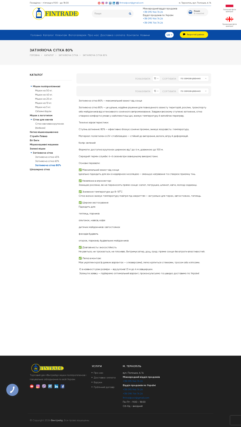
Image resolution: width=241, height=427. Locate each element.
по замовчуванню (193, 78)
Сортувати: (169, 78)
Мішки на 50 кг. (43, 90)
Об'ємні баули (43, 111)
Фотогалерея (77, 35)
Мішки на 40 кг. (44, 94)
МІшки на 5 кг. (43, 107)
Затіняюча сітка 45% (47, 156)
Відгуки (98, 382)
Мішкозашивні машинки (44, 144)
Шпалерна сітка (40, 169)
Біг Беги (34, 140)
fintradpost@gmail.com (132, 3)
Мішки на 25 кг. (43, 98)
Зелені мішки (37, 148)
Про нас (93, 35)
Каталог (48, 35)
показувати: (143, 78)
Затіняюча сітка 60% (47, 161)
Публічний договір (104, 387)
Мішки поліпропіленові (46, 86)
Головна (36, 35)
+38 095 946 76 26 (153, 11)
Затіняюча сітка (68, 55)
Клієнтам (61, 35)
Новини (145, 35)
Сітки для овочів (43, 119)
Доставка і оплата (113, 35)
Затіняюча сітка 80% (48, 165)
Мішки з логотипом (41, 115)
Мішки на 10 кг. (43, 102)
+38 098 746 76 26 (153, 22)
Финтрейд (57, 420)
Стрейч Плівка (38, 136)
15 (156, 78)
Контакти (133, 35)
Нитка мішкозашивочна (44, 132)
